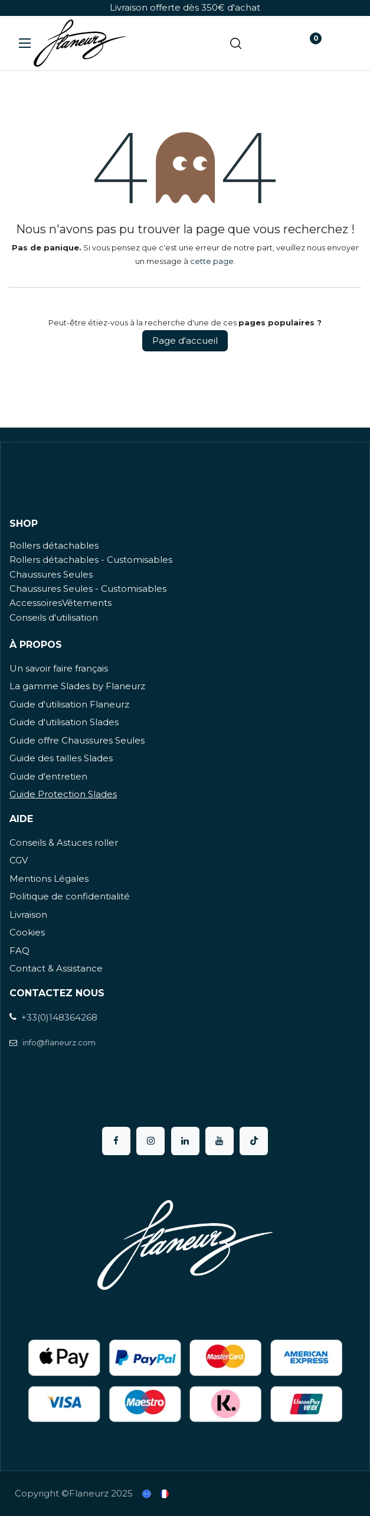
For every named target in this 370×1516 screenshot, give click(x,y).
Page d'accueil (185, 340)
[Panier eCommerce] (272, 43)
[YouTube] (219, 1141)
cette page (212, 261)
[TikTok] (254, 1141)
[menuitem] (147, 1493)
